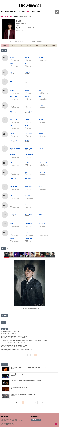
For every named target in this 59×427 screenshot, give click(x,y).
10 (35, 402)
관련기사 (45, 45)
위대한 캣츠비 (13, 223)
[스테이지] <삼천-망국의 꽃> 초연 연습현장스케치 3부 (23, 394)
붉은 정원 (12, 111)
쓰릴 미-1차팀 (28, 178)
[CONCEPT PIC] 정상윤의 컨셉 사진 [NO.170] (10, 332)
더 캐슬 (40, 96)
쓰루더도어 (12, 154)
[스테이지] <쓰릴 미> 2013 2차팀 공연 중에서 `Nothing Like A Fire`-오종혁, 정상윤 (28, 367)
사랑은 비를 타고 (28, 223)
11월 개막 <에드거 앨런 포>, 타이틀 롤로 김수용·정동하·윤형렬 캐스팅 (16, 349)
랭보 (11, 72)
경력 (37, 45)
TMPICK (15, 11)
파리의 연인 (41, 186)
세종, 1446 (27, 90)
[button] (56, 254)
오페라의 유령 (13, 205)
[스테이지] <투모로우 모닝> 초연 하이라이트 (21, 374)
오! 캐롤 (41, 105)
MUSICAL (24, 11)
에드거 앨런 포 (13, 119)
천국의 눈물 (27, 195)
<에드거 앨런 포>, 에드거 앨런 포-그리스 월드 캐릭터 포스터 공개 (15, 345)
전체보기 (5, 45)
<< (16, 355)
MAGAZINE (7, 11)
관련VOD (53, 45)
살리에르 (27, 140)
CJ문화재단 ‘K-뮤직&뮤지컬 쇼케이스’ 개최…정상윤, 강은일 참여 (15, 336)
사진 (21, 45)
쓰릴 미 (11, 125)
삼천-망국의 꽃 (13, 186)
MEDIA (11, 11)
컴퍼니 (40, 214)
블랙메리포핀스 (28, 186)
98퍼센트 (41, 57)
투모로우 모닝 (13, 178)
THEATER (33, 11)
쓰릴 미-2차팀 (42, 172)
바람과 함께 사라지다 (29, 111)
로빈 (26, 63)
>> (41, 355)
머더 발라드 (12, 81)
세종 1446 (27, 57)
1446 (26, 105)
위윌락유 (12, 90)
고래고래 (41, 133)
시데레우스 (27, 72)
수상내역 (29, 45)
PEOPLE (28, 11)
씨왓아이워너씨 (28, 133)
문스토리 (12, 57)
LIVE (20, 11)
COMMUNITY (40, 11)
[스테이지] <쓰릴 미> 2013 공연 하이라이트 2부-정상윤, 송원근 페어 (26, 380)
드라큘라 (12, 239)
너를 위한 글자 (13, 96)
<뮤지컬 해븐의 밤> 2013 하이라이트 (19, 387)
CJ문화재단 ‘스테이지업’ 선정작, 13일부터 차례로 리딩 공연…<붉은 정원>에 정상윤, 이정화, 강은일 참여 (24, 340)
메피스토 (27, 96)
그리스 (11, 232)
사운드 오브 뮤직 (28, 239)
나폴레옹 (27, 119)
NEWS (2, 11)
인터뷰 (11, 63)
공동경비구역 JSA (28, 148)
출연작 (12, 45)
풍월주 (26, 172)
